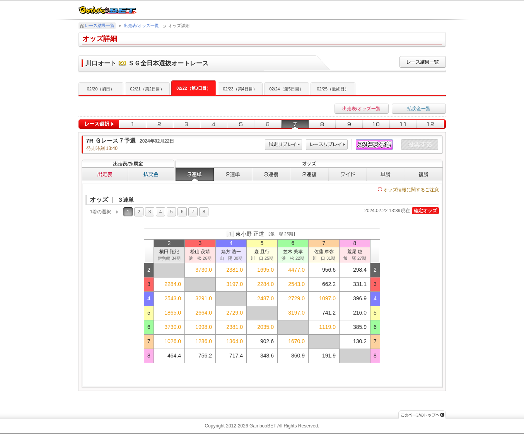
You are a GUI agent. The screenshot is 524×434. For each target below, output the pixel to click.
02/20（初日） (101, 89)
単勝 (386, 174)
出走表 (105, 174)
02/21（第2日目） (147, 89)
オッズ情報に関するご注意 (408, 189)
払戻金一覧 (418, 108)
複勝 (424, 174)
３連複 (271, 174)
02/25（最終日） (333, 89)
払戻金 (151, 174)
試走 (283, 144)
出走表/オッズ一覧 (141, 25)
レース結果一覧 (99, 25)
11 (403, 124)
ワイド (348, 174)
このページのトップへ (422, 414)
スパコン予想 (374, 144)
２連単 (233, 174)
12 (431, 124)
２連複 (309, 174)
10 (376, 124)
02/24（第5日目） (286, 89)
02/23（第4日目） (240, 89)
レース (327, 144)
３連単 (194, 174)
